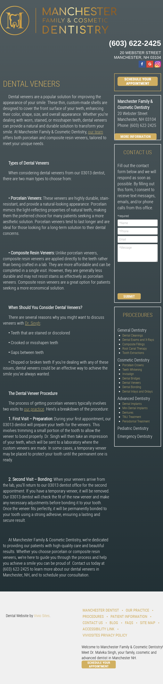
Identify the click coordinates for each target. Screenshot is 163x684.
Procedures (93, 616)
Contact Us (93, 622)
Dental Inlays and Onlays (137, 391)
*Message (138, 253)
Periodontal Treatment (136, 421)
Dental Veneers (131, 382)
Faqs (129, 622)
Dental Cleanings (132, 335)
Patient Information (128, 616)
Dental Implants (132, 404)
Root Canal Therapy (134, 348)
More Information (135, 136)
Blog (114, 622)
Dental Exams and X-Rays (138, 340)
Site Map (147, 622)
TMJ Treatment (131, 417)
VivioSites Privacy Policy (105, 635)
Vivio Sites (42, 615)
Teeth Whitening (132, 369)
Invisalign (128, 374)
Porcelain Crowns (133, 365)
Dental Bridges (131, 378)
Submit (129, 296)
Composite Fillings (133, 344)
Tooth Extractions (133, 353)
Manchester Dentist (101, 610)
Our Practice (137, 610)
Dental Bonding (131, 387)
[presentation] (134, 277)
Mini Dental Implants (135, 408)
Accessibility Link (98, 628)
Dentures (127, 412)
